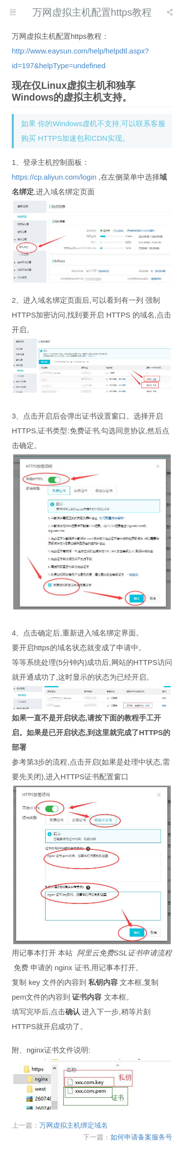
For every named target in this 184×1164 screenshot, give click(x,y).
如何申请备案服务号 (141, 1137)
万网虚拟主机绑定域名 (73, 1125)
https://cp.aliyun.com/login (54, 177)
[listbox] (171, 12)
